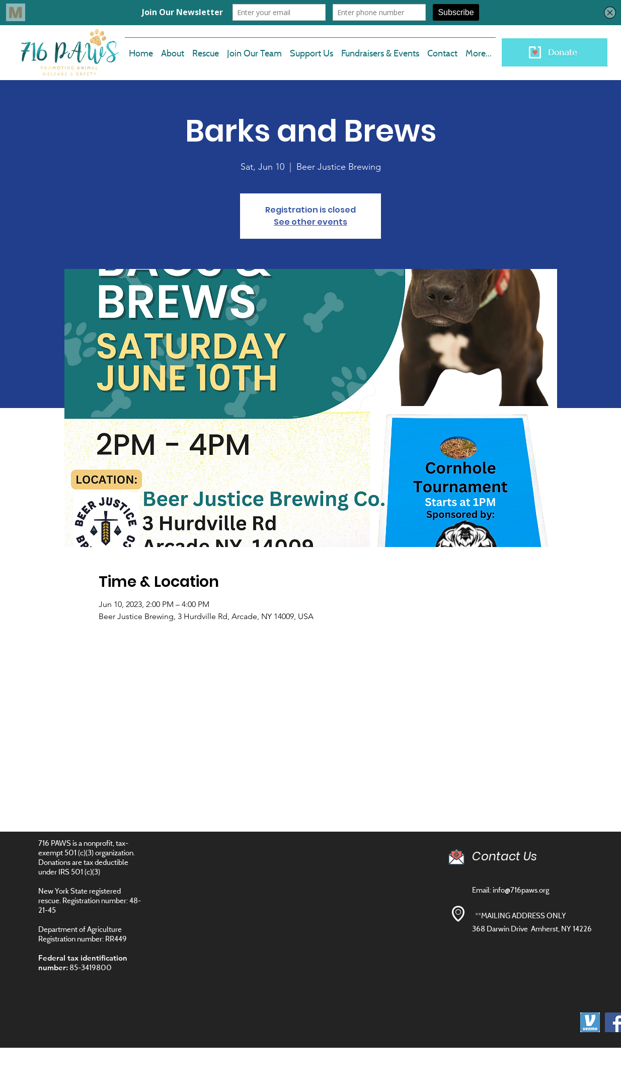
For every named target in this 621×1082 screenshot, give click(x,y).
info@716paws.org (521, 890)
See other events (310, 222)
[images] (590, 1022)
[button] (254, 48)
